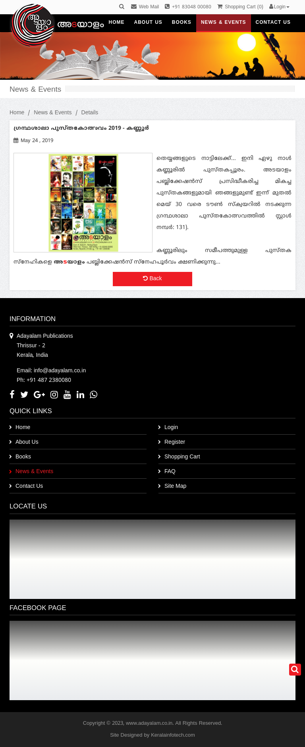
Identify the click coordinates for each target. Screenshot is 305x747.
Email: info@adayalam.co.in (51, 371)
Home (17, 113)
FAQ (170, 471)
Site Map (175, 486)
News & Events (52, 113)
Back (152, 278)
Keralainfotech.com (173, 735)
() (240, 7)
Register (174, 442)
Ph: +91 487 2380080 (44, 380)
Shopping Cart (182, 457)
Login (171, 427)
